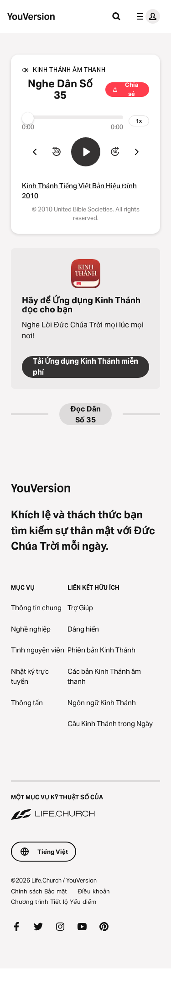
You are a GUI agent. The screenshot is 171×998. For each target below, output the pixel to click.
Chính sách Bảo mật (39, 891)
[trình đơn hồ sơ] (146, 16)
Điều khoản (94, 891)
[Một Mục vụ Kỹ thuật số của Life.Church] (85, 801)
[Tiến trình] (72, 117)
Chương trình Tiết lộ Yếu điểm (53, 901)
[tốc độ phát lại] (139, 120)
